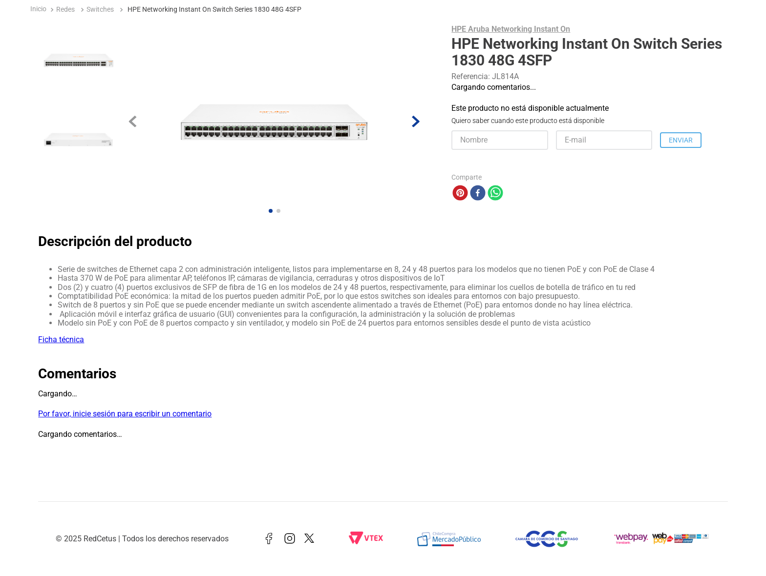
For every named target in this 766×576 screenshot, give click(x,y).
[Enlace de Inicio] (38, 10)
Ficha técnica (61, 339)
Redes (65, 9)
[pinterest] (460, 194)
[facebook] (478, 194)
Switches (100, 9)
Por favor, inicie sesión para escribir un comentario (125, 413)
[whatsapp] (495, 194)
